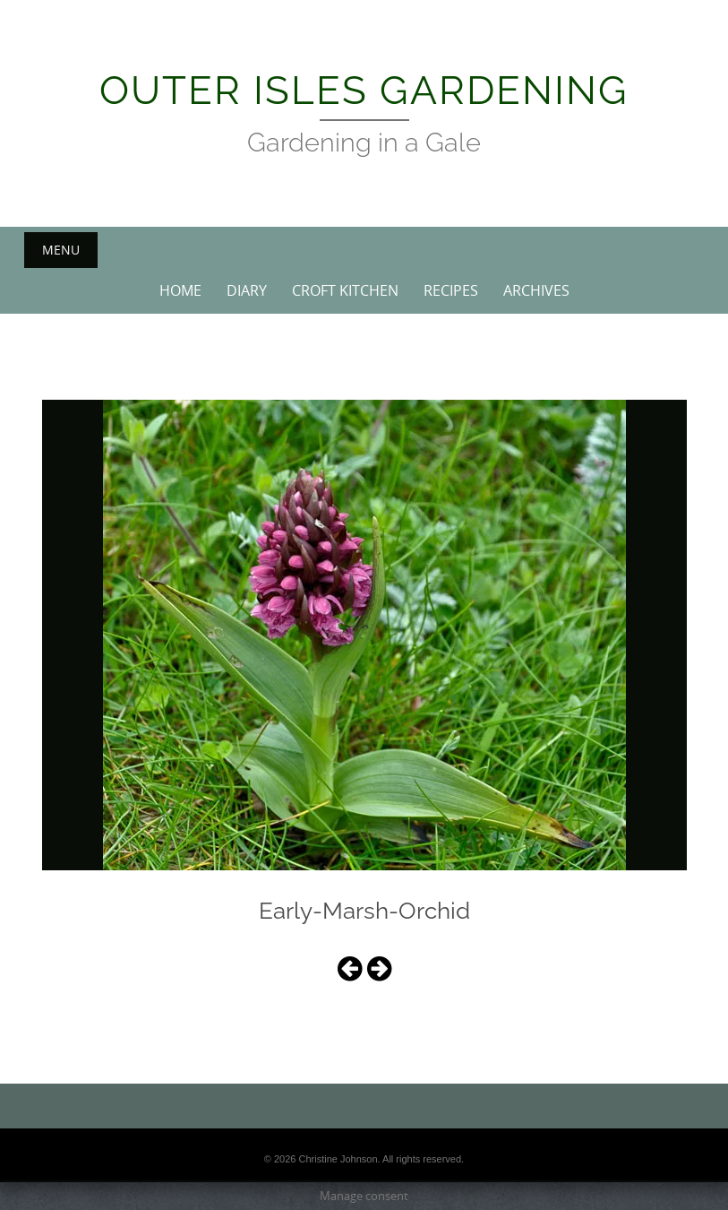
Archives (536, 290)
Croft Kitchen (345, 290)
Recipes (451, 290)
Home (180, 290)
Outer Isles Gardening (364, 90)
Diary (247, 290)
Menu (61, 249)
